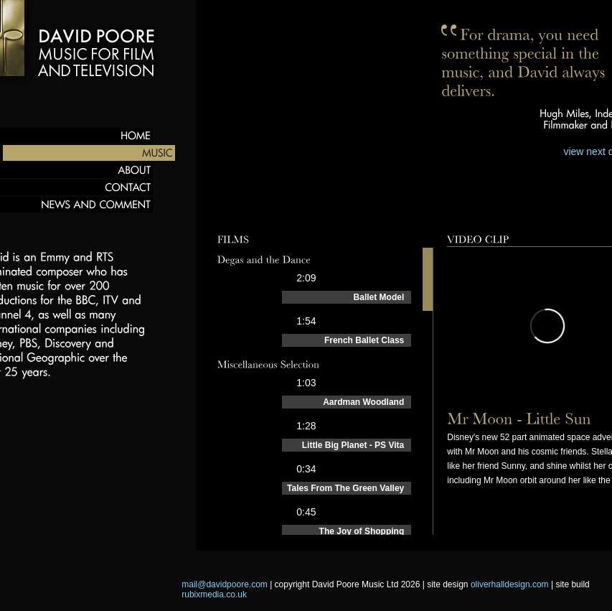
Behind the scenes (474, 211)
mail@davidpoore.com (225, 584)
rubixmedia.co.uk (214, 594)
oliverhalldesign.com (510, 584)
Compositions (312, 211)
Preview (240, 211)
